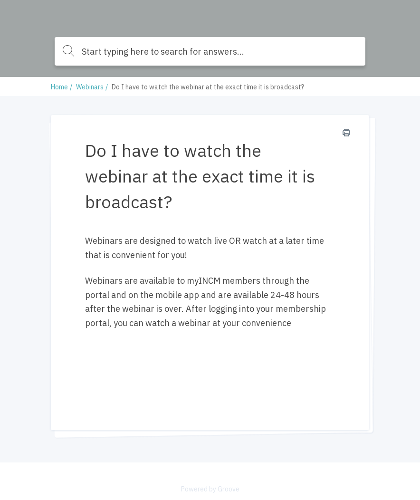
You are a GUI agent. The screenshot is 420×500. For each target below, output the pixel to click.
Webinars (90, 87)
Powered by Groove (210, 489)
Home (59, 87)
